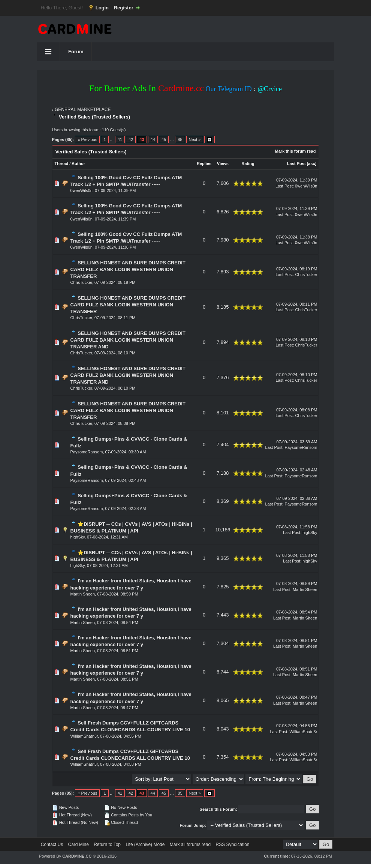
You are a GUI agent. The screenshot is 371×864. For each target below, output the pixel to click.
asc (311, 163)
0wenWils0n (81, 190)
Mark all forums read (190, 844)
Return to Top (107, 844)
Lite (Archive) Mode (145, 844)
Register (123, 7)
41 (120, 139)
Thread (62, 163)
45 (164, 139)
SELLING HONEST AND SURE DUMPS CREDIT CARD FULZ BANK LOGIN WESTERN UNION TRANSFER (128, 269)
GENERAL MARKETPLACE (83, 109)
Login (102, 7)
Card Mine (78, 844)
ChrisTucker (81, 282)
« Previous (87, 139)
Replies (204, 163)
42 (131, 139)
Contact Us (52, 844)
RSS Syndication (232, 844)
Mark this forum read (295, 151)
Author (78, 163)
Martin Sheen (82, 594)
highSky (77, 537)
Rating (247, 163)
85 (180, 139)
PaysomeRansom (86, 452)
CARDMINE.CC (76, 856)
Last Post (296, 163)
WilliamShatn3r (84, 736)
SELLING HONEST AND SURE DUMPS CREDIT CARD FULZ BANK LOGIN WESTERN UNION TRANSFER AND (128, 340)
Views (223, 163)
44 (153, 139)
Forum (75, 51)
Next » (195, 139)
